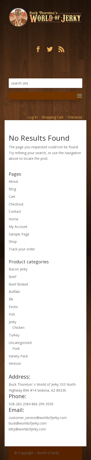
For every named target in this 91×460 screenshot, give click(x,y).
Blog (12, 189)
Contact (15, 211)
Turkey (14, 335)
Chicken (18, 327)
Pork (16, 348)
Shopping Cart (52, 117)
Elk (11, 299)
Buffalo (14, 291)
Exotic (13, 306)
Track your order (22, 249)
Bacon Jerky (18, 269)
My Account (18, 226)
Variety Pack (18, 356)
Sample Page (19, 234)
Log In (33, 117)
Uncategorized (20, 342)
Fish (12, 314)
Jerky (12, 322)
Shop (13, 241)
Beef (12, 276)
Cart (12, 196)
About (13, 181)
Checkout (74, 117)
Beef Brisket (18, 284)
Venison (15, 363)
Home (13, 219)
